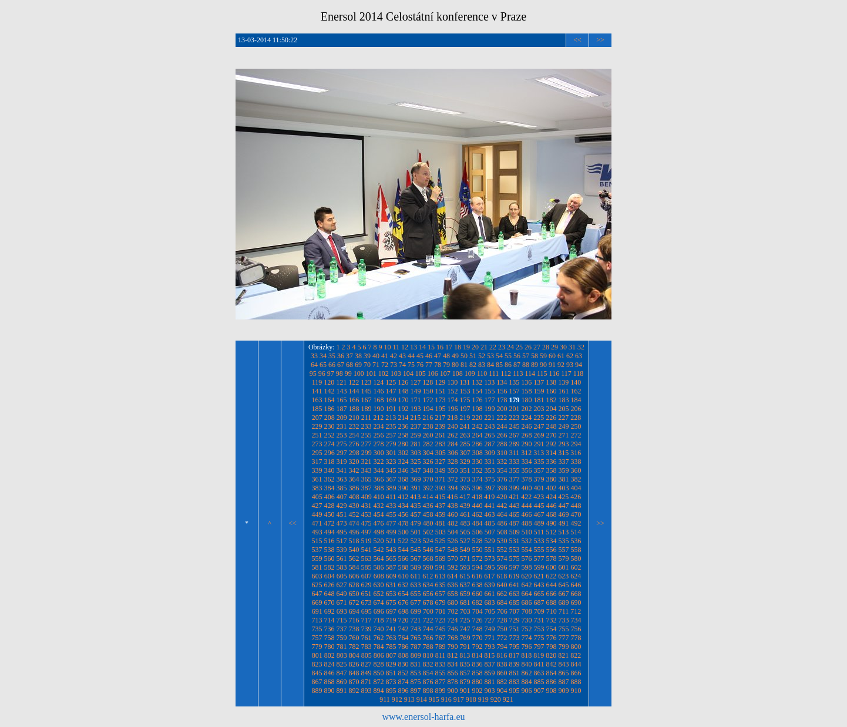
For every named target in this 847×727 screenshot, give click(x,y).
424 (551, 497)
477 (391, 523)
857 (465, 673)
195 (440, 409)
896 (403, 690)
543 (391, 550)
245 (514, 426)
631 (391, 585)
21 (484, 347)
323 (391, 461)
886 (551, 682)
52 (481, 356)
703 (465, 611)
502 (428, 532)
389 (391, 488)
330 (477, 461)
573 (490, 558)
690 (576, 602)
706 (502, 611)
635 (440, 585)
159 (539, 391)
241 (465, 426)
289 (514, 444)
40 (375, 356)
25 (519, 347)
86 (508, 365)
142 (329, 391)
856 (453, 673)
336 (551, 461)
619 (514, 576)
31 (572, 347)
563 (366, 558)
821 (563, 655)
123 (366, 382)
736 (329, 629)
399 (514, 488)
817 (514, 655)
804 (354, 655)
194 (428, 409)
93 (569, 365)
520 (379, 541)
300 (379, 453)
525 (440, 541)
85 (499, 365)
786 (403, 646)
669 (317, 602)
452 (354, 514)
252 (329, 435)
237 (416, 426)
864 (551, 673)
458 (428, 514)
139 (563, 382)
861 (514, 673)
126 (403, 382)
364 (354, 479)
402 (551, 488)
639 (490, 585)
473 (342, 523)
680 (453, 602)
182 (551, 400)
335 (539, 461)
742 (403, 629)
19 (466, 347)
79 (446, 365)
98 (339, 373)
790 (453, 646)
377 (514, 479)
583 (342, 567)
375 (490, 479)
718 (379, 620)
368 (403, 479)
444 (527, 506)
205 (564, 409)
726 (477, 620)
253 (342, 435)
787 (416, 646)
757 (317, 638)
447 (564, 506)
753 (539, 629)
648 (329, 594)
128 (427, 382)
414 (427, 497)
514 (575, 532)
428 (329, 506)
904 (502, 690)
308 (477, 453)
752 (527, 629)
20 (475, 347)
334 (527, 461)
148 (403, 391)
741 (391, 629)
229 (317, 426)
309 (490, 453)
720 (403, 620)
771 (490, 638)
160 (551, 391)
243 (490, 426)
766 (428, 638)
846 (329, 673)
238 (428, 426)
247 (539, 426)
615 (464, 576)
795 (514, 646)
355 (514, 470)
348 (428, 470)
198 (477, 409)
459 (440, 514)
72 (384, 365)
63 (578, 356)
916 (446, 699)
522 (403, 541)
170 (403, 400)
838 (502, 664)
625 (317, 585)
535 (564, 541)
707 (514, 611)
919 (483, 699)
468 (551, 514)
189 (366, 409)
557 (564, 550)
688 (551, 602)
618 (501, 576)
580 (576, 558)
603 (317, 576)
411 (391, 497)
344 (379, 470)
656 (428, 594)
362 (329, 479)
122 (353, 382)
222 (501, 417)
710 (551, 611)
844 (576, 664)
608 (379, 576)
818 (526, 655)
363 (342, 479)
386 (354, 488)
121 (341, 382)
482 (453, 523)
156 (502, 391)
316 (575, 453)
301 (391, 453)
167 (366, 400)
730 (527, 620)
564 (379, 558)
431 (366, 506)
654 (403, 594)
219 (464, 417)
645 (564, 585)
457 (416, 514)
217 (440, 417)
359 (564, 470)
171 (416, 400)
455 (391, 514)
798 (551, 646)
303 (416, 453)
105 (420, 373)
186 (329, 409)
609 (391, 576)
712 (575, 611)
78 (437, 365)
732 (551, 620)
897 (416, 690)
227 (563, 417)
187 (342, 409)
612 (427, 576)
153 (465, 391)
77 (428, 365)
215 (415, 417)
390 (403, 488)
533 (539, 541)
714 (329, 620)
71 (375, 365)
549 (465, 550)
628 (354, 585)
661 (490, 594)
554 (527, 550)
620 (526, 576)
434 (403, 506)
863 (539, 673)
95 (313, 373)
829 (391, 664)
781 (342, 646)
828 (379, 664)
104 (408, 373)
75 (411, 365)
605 (342, 576)
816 (501, 655)
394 (453, 488)
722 (428, 620)
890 (329, 690)
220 (477, 417)
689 (564, 602)
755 (564, 629)
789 (440, 646)
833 (440, 664)
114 (530, 373)
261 (440, 435)
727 (490, 620)
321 (366, 461)
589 (416, 567)
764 (403, 638)
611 (416, 576)
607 (366, 576)
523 (416, 541)
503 (440, 532)
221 (489, 417)
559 (317, 558)
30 (563, 347)
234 (379, 426)
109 (470, 373)
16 (439, 347)
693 (342, 611)
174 (453, 400)
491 (564, 523)
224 (526, 417)
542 (379, 550)
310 (502, 453)
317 (317, 461)
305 (440, 453)
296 (329, 453)
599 (539, 567)
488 (527, 523)
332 (502, 461)
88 (525, 365)
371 (440, 479)
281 (416, 444)
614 (452, 576)
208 (329, 417)
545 (416, 550)
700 (428, 611)
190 (379, 409)
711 (564, 611)
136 (526, 382)
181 (539, 400)
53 (490, 356)
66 (331, 365)
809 (416, 655)
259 (416, 435)
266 (502, 435)
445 (539, 506)
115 (542, 373)
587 (391, 567)
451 (342, 514)
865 (564, 673)
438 (453, 506)
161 (564, 391)
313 (538, 453)
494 (329, 532)
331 (490, 461)
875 (416, 682)
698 (403, 611)
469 (564, 514)
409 (366, 497)
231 (342, 426)
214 (403, 417)
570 (453, 558)
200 (502, 409)
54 (499, 356)
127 (415, 382)
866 (576, 673)
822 (575, 655)
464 (502, 514)
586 (379, 567)
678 (428, 602)
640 (502, 585)
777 (564, 638)
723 (440, 620)
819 (538, 655)
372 (453, 479)
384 (329, 488)
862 (527, 673)
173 (440, 400)
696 (379, 611)
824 (329, 664)
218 (452, 417)
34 (323, 356)
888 (576, 682)
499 (391, 532)
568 (428, 558)
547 (440, 550)
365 (366, 479)
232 (354, 426)
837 (490, 664)
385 (342, 488)
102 (383, 373)
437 (440, 506)
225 (538, 417)
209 (342, 417)
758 (329, 638)
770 (477, 638)
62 (569, 356)
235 (391, 426)
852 (403, 673)
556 (551, 550)
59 (543, 356)
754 (551, 629)
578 (551, 558)
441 (490, 506)
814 (477, 655)
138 (551, 382)
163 (317, 400)
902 (477, 690)
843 (564, 664)
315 (563, 453)
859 (490, 673)
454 (379, 514)
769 (465, 638)
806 (379, 655)
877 (440, 682)
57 (525, 356)
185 (317, 409)
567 (416, 558)
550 (477, 550)
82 (472, 365)
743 (416, 629)
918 (471, 699)
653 (391, 594)
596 (502, 567)
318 (329, 461)
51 (472, 356)
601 (564, 567)
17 (448, 347)
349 (440, 470)
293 (564, 444)
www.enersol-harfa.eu (423, 717)
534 (551, 541)
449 (317, 514)
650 (354, 594)
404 (576, 488)
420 (501, 497)
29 (554, 347)
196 (453, 409)
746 (453, 629)
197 (465, 409)
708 (527, 611)
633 (416, 585)
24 (510, 347)
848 (354, 673)
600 (551, 567)
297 (342, 453)
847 (342, 673)
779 (317, 646)
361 (317, 479)
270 (551, 435)
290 (527, 444)
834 (453, 664)
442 (502, 506)
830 (403, 664)
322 (379, 461)
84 (490, 365)
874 (403, 682)
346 (403, 470)
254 (354, 435)
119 (317, 382)
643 (539, 585)
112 (505, 373)
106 (433, 373)
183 (564, 400)
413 (415, 497)
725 (465, 620)
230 (329, 426)
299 (366, 453)
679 (440, 602)
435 (416, 506)
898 (428, 690)
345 (391, 470)
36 (340, 356)
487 (514, 523)
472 (329, 523)
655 (416, 594)
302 (403, 453)
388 (379, 488)
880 (477, 682)
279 (391, 444)
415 (440, 497)
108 (457, 373)
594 (477, 567)
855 (440, 673)
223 (514, 417)
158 (527, 391)
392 (428, 488)
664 (527, 594)
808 (403, 655)
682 (477, 602)
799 (564, 646)
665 (539, 594)
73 (393, 365)
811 (440, 655)
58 (534, 356)
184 (576, 400)
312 (526, 453)
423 (538, 497)
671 (342, 602)
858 (477, 673)
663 (514, 594)
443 (514, 506)
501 (416, 532)
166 (354, 400)
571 (465, 558)
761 (366, 638)
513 (563, 532)
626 (329, 585)
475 (366, 523)
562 (354, 558)
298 (354, 453)
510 (527, 532)
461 (465, 514)
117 (566, 373)
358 (551, 470)
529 (490, 541)
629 (366, 585)
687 (539, 602)
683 (490, 602)
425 (563, 497)
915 (434, 699)
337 (564, 461)
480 (428, 523)
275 (342, 444)
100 (359, 373)
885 (539, 682)
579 (564, 558)
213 (390, 417)
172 (428, 400)
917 (458, 699)
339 (317, 470)
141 (317, 391)
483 (465, 523)
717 (366, 620)
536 (576, 541)
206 (576, 409)
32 (580, 347)
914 (421, 699)
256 (379, 435)
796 (527, 646)
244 (502, 426)
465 (514, 514)
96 (321, 373)
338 (576, 461)
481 (440, 523)
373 (465, 479)
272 (576, 435)
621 (538, 576)
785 (391, 646)
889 (317, 690)
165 (342, 400)
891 (342, 690)
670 (329, 602)
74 (402, 365)
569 (440, 558)
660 (477, 594)
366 (379, 479)
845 (317, 673)
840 (527, 664)
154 (477, 391)
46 (428, 356)
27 (536, 347)
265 (490, 435)
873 (391, 682)
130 (452, 382)
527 (465, 541)
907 (539, 690)
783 (366, 646)
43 (402, 356)
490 (551, 523)
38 (358, 356)
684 (502, 602)
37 (349, 356)
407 (342, 497)
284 (453, 444)
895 (391, 690)
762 (379, 638)
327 (440, 461)
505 (465, 532)
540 (354, 550)
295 (317, 453)
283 (440, 444)
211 (366, 417)
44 (411, 356)
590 (428, 567)
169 (391, 400)
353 (490, 470)
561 (342, 558)
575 (514, 558)
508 (502, 532)
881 (490, 682)
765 (416, 638)
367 (391, 479)
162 (576, 391)
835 (465, 664)
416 (452, 497)
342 (354, 470)
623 (563, 576)
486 (502, 523)
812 (452, 655)
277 (366, 444)
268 (527, 435)
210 (354, 417)
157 (514, 391)
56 (516, 356)
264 (477, 435)
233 (366, 426)
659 (465, 594)
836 (477, 664)
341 (342, 470)
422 (526, 497)
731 (539, 620)
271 (564, 435)
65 (323, 365)
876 (428, 682)
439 (465, 506)
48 (446, 356)
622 (551, 576)
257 (391, 435)
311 (514, 453)
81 (464, 365)
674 (379, 602)
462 (477, 514)
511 (539, 532)
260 (428, 435)
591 (440, 567)
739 (366, 629)
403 (564, 488)
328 (453, 461)
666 (551, 594)
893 (366, 690)
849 (366, 673)
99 (348, 373)
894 (379, 690)
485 (490, 523)
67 (340, 365)
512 (551, 532)
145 (366, 391)
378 (527, 479)
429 (342, 506)
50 (464, 356)
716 (354, 620)
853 (416, 673)
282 (428, 444)
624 (575, 576)
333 (514, 461)
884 (527, 682)
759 (342, 638)
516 (329, 541)
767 (440, 638)
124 (378, 382)
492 (576, 523)
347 (416, 470)
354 (502, 470)
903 (490, 690)
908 (551, 690)
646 (576, 585)
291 (539, 444)
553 (514, 550)
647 (317, 594)
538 (329, 550)
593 (465, 567)
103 (396, 373)
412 (403, 497)
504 (453, 532)
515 (317, 541)
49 (455, 356)
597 (514, 567)
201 (514, 409)
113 (518, 373)
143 (342, 391)
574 (502, 558)
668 (576, 594)
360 (576, 470)
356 (527, 470)
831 (416, 664)
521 (391, 541)
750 (502, 629)
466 (527, 514)
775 (539, 638)
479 (416, 523)
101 (371, 373)
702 (453, 611)
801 (317, 655)
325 (416, 461)
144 (354, 391)
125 (390, 382)
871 (366, 682)
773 (514, 638)
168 (379, 400)
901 (465, 690)
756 (576, 629)
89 (534, 365)
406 (329, 497)
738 (354, 629)
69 (358, 365)
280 (403, 444)
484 (477, 523)
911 (384, 699)
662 (502, 594)
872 (379, 682)
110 (482, 373)
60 (552, 356)
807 (391, 655)
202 (527, 409)
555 (539, 550)
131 (464, 382)
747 (465, 629)
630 (379, 585)
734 (576, 620)
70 (367, 365)
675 (391, 602)
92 (560, 365)
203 (539, 409)
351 (465, 470)
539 (342, 550)
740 (379, 629)
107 (445, 373)
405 (317, 497)
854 (428, 673)
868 (329, 682)
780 (329, 646)
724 (453, 620)
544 (403, 550)
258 (403, 435)
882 (502, 682)
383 (317, 488)
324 (403, 461)
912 (397, 699)
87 (516, 365)
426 (575, 497)
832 (428, 664)
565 (391, 558)
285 (465, 444)
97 (330, 373)
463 (490, 514)
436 (428, 506)
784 (379, 646)
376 (502, 479)
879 (465, 682)
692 (329, 611)
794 (502, 646)
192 (403, 409)
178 (502, 400)
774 (527, 638)
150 (428, 391)
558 (576, 550)
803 (342, 655)
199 (490, 409)
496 (354, 532)
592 (453, 567)
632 (403, 585)
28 (545, 347)
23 (501, 347)
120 (329, 382)
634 (428, 585)
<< (577, 40)
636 (453, 585)
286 (477, 444)
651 (366, 594)
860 (502, 673)
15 (431, 347)
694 (354, 611)
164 (329, 400)
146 (379, 391)
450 (329, 514)
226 (551, 417)
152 (453, 391)
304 (428, 453)
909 (564, 690)
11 (396, 347)
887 (564, 682)
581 (317, 567)
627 (342, 585)
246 (527, 426)
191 (391, 409)
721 (416, 620)
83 (481, 365)
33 (314, 356)
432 (379, 506)
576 (527, 558)
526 (453, 541)
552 (502, 550)
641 (514, 585)
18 (457, 347)
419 (489, 497)
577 (539, 558)
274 (329, 444)
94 (578, 365)
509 (514, 532)
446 (551, 506)
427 (317, 506)
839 (514, 664)
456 (403, 514)
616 (477, 576)
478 (403, 523)
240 (453, 426)
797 (539, 646)
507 (490, 532)
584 (354, 567)
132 (477, 382)
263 (465, 435)
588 (403, 567)
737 (342, 629)
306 (453, 453)
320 (354, 461)
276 (354, 444)
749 (490, 629)
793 (490, 646)
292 (551, 444)
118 (578, 373)
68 (349, 365)
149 (416, 391)
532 (527, 541)
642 (527, 585)
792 (477, 646)
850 (379, 673)
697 (391, 611)
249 (564, 426)
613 (440, 576)
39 (367, 356)
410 (379, 497)
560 (329, 558)
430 (354, 506)
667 (564, 594)
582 (329, 567)
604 (329, 576)
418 (477, 497)
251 (317, 435)
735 (317, 629)
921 (508, 699)
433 (391, 506)
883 (514, 682)
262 (453, 435)
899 (440, 690)
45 (420, 356)
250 (576, 426)
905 (514, 690)
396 (477, 488)
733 (564, 620)
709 (539, 611)
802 (329, 655)
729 (514, 620)
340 (329, 470)
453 (366, 514)
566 (403, 558)
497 (366, 532)
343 (366, 470)
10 (387, 347)
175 (465, 400)
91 (552, 365)
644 (551, 585)
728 (502, 620)
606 (354, 576)
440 (477, 506)
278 (379, 444)
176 (477, 400)
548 (453, 550)
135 (514, 382)
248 (551, 426)
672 (354, 602)
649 (342, 594)
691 (317, 611)
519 (366, 541)
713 (317, 620)
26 (528, 347)
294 (576, 444)
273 (317, 444)
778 (576, 638)
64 (314, 365)
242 (477, 426)
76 (420, 365)
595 (490, 567)
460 (453, 514)
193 (416, 409)
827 (366, 664)
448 (576, 506)
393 (440, 488)
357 (539, 470)
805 (366, 655)
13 (413, 347)
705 (490, 611)
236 (403, 426)
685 (514, 602)
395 (465, 488)
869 (342, 682)
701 (440, 611)
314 (551, 453)
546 (428, 550)
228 (575, 417)
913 (409, 699)
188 (354, 409)
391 (416, 488)
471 (317, 523)
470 (576, 514)
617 (489, 576)
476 (379, 523)
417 (464, 497)
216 (427, 417)
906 (527, 690)
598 (527, 567)
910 (576, 690)
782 (354, 646)
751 (514, 629)
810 (428, 655)
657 (440, 594)
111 (494, 373)
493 (317, 532)
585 (366, 567)
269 (539, 435)
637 (465, 585)
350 (453, 470)
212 (378, 417)
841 (539, 664)
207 (317, 417)
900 (453, 690)
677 (416, 602)
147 (391, 391)
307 (465, 453)
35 (331, 356)
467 (539, 514)
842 (551, 664)
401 (539, 488)
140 (575, 382)
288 (502, 444)
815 (489, 655)
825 (342, 664)
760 (354, 638)
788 (428, 646)
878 (453, 682)
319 (342, 461)
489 (539, 523)
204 (551, 409)
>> (600, 40)
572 (477, 558)
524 (428, 541)
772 (502, 638)
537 (317, 550)
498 (379, 532)
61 (560, 356)
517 (342, 541)
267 (514, 435)
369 (416, 479)
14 (422, 347)
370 (428, 479)
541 (366, 550)
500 (403, 532)
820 (551, 655)
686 (527, 602)
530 (502, 541)
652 (379, 594)
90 (543, 365)
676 (403, 602)
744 (428, 629)
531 (514, 541)
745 (440, 629)
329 (465, 461)
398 (502, 488)
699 (416, 611)
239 (440, 426)
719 (391, 620)
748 (477, 629)
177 (490, 400)
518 (354, 541)
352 (477, 470)
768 (453, 638)
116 (554, 373)
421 (514, 497)
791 (465, 646)
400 (527, 488)
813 (464, 655)
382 (576, 479)
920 (495, 699)
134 (501, 382)
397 (490, 488)
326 (428, 461)
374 (477, 479)
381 (564, 479)
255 (366, 435)
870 (354, 682)
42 (393, 356)
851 (391, 673)
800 (576, 646)
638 (477, 585)
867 (317, 682)
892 (354, 690)
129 (440, 382)
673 (366, 602)
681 (465, 602)
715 (342, 620)
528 (477, 541)
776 (551, 638)
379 (539, 479)
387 (366, 488)
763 (391, 638)
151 (440, 391)
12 (404, 347)
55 (508, 356)
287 (490, 444)
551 (490, 550)
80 (455, 365)
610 (403, 576)
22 (492, 347)
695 (366, 611)
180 (527, 400)
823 (317, 664)
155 (490, 391)
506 (477, 532)
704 (477, 611)
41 (384, 356)
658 (453, 594)
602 (576, 567)
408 (354, 497)
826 (354, 664)
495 (342, 532)
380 (551, 479)
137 (538, 382)
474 (354, 523)
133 (489, 382)
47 (437, 356)
